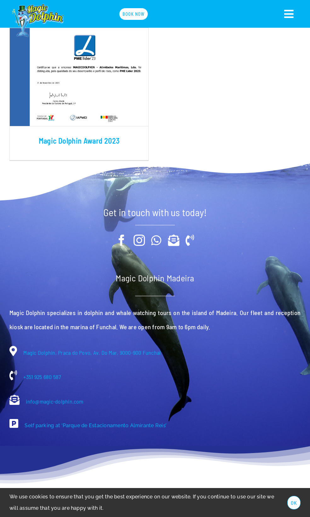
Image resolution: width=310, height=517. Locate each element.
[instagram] (139, 235)
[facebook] (121, 235)
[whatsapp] (156, 235)
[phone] (190, 235)
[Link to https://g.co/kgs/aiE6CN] (13, 418)
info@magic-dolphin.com (54, 396)
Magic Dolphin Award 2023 (79, 140)
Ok (294, 503)
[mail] (173, 235)
